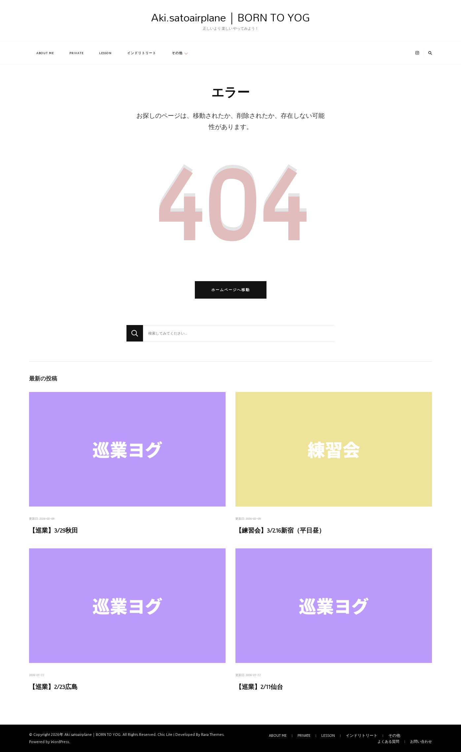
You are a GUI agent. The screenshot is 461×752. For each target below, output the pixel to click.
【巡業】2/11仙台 (259, 686)
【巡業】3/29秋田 (53, 530)
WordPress (60, 741)
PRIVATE (76, 53)
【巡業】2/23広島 (53, 686)
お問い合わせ (421, 741)
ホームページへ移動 (230, 290)
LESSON (105, 53)
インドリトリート (141, 53)
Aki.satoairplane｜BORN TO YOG (230, 17)
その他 (177, 53)
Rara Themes (212, 734)
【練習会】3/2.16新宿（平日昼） (280, 530)
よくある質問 (388, 741)
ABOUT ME (45, 53)
